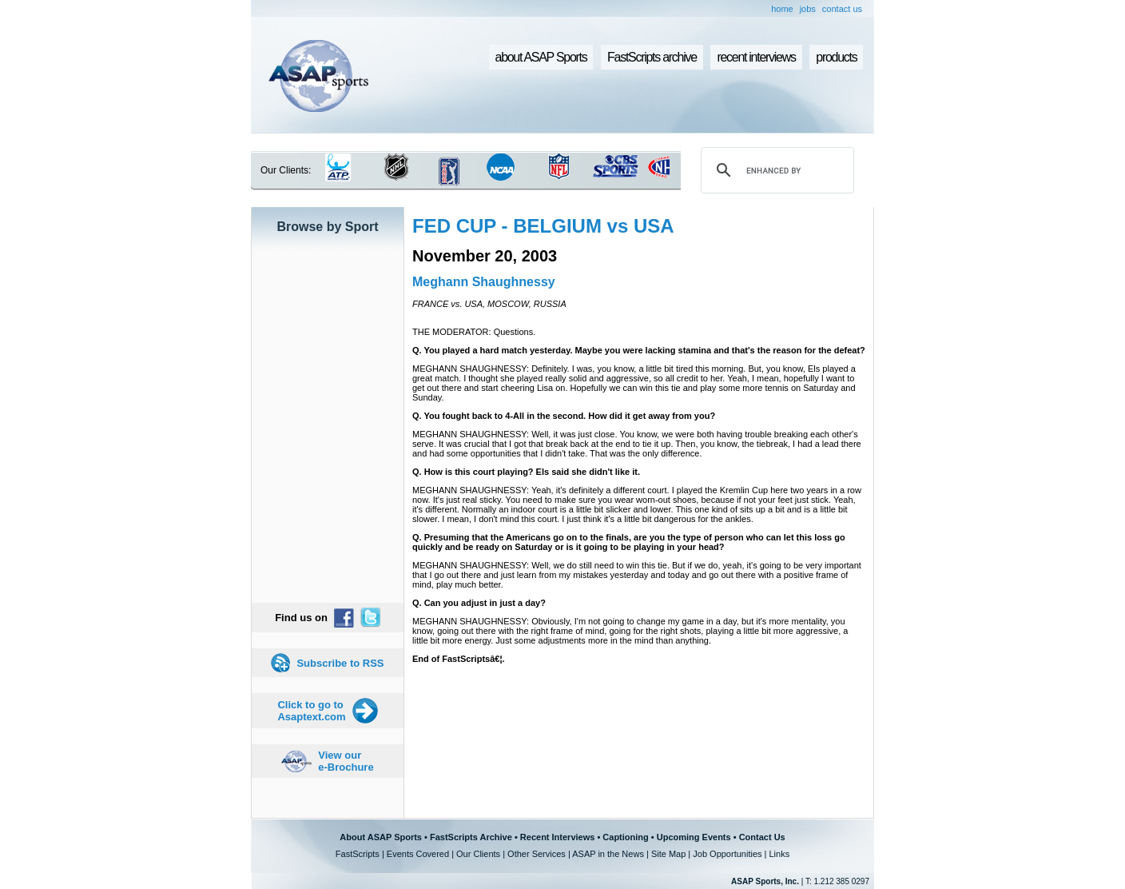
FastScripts (358, 854)
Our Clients (478, 854)
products (836, 57)
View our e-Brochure (345, 761)
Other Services (536, 854)
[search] (775, 170)
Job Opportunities (727, 854)
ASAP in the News (608, 854)
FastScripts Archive (471, 837)
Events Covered (418, 854)
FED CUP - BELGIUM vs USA (543, 226)
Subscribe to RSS (340, 663)
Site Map (668, 854)
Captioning (625, 837)
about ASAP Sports (541, 57)
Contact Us (762, 837)
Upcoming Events (694, 837)
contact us (842, 9)
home (782, 9)
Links (779, 854)
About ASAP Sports (381, 837)
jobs (808, 9)
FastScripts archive (652, 57)
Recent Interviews (557, 837)
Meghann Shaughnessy (483, 282)
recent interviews (756, 57)
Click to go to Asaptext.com (311, 711)
